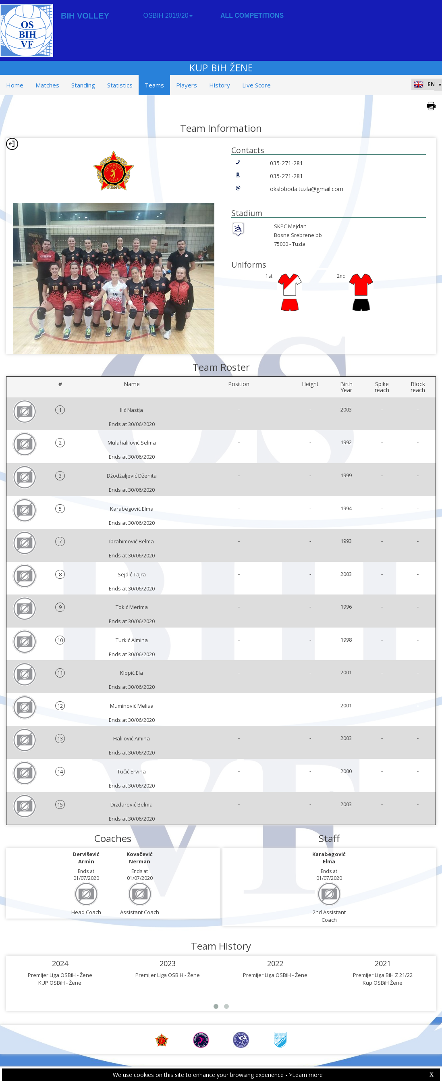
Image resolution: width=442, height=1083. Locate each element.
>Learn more (306, 1075)
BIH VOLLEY (85, 15)
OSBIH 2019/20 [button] (167, 15)
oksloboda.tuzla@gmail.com (306, 189)
